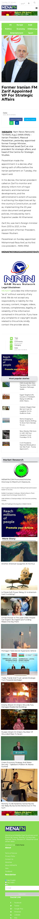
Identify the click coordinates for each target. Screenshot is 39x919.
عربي (23, 3)
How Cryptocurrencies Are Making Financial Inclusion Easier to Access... (19, 489)
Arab (30, 25)
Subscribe (22, 894)
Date (5, 113)
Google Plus (16, 909)
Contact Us (9, 859)
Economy (21, 29)
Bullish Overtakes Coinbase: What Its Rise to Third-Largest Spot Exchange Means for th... (18, 494)
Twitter (14, 906)
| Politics (8, 29)
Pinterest (15, 912)
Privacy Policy (10, 856)
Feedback (8, 871)
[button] (28, 3)
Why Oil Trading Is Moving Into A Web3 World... (17, 504)
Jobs (6, 868)
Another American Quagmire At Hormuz (18, 564)
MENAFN (7, 132)
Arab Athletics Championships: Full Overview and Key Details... (19, 499)
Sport (29, 33)
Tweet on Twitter (30, 119)
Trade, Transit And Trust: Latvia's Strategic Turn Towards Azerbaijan (18, 679)
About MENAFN (11, 865)
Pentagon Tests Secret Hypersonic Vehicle (18, 651)
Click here (19, 845)
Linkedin (15, 915)
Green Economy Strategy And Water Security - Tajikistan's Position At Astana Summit (17, 765)
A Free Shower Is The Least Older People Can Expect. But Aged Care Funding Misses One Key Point (18, 620)
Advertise (8, 862)
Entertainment (14, 33)
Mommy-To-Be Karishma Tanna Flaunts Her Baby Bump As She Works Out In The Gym (18, 806)
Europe (20, 25)
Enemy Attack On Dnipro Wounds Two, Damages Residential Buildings (17, 706)
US (8, 25)
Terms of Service (11, 853)
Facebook (15, 903)
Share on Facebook (16, 119)
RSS (13, 918)
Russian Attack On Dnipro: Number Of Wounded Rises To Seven (17, 733)
